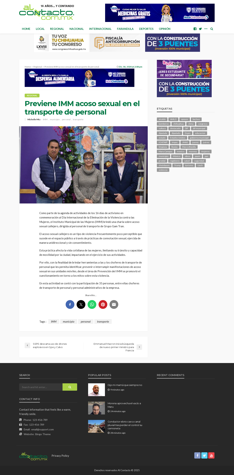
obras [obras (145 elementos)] (187, 156)
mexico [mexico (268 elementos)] (180, 151)
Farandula (125, 28)
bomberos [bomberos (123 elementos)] (164, 123)
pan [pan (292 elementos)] (206, 156)
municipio (55, 119)
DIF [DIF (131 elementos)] (186, 128)
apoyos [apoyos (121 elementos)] (184, 119)
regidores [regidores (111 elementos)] (175, 160)
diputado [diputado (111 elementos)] (176, 133)
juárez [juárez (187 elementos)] (206, 142)
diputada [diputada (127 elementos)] (163, 133)
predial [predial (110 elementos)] (162, 160)
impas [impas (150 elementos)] (175, 142)
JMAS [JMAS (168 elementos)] (185, 142)
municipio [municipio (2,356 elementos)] (163, 156)
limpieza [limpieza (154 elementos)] (163, 146)
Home (26, 28)
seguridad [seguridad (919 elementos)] (199, 160)
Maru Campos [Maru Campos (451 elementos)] (165, 151)
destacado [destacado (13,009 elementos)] (175, 128)
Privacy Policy (60, 455)
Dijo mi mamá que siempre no (125, 385)
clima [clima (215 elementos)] (190, 123)
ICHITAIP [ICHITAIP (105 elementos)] (163, 142)
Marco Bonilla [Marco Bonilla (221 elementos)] (189, 146)
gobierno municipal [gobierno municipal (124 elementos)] (199, 137)
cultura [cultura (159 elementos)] (162, 128)
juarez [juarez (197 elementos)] (195, 142)
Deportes (146, 28)
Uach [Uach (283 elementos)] (200, 165)
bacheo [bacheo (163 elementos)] (196, 119)
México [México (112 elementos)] (176, 156)
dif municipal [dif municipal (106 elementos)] (199, 128)
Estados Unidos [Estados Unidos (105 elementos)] (177, 137)
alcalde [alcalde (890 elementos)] (162, 119)
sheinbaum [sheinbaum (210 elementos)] (164, 165)
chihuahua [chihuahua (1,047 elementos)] (178, 123)
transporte (78, 119)
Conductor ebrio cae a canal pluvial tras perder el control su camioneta (125, 425)
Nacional (76, 28)
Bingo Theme (43, 434)
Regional (57, 28)
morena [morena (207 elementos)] (193, 151)
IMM (45, 119)
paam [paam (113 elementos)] (197, 156)
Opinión (164, 28)
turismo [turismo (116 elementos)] (189, 165)
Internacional (100, 28)
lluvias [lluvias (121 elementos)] (174, 146)
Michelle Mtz (33, 119)
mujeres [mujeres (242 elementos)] (205, 151)
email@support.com (42, 429)
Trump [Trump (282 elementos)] (177, 165)
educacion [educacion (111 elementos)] (200, 133)
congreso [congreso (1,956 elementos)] (202, 123)
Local (40, 28)
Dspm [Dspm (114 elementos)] (187, 133)
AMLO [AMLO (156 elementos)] (173, 119)
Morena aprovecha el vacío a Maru (124, 405)
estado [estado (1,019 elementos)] (162, 137)
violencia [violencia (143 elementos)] (163, 170)
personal (66, 119)
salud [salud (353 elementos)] (187, 160)
